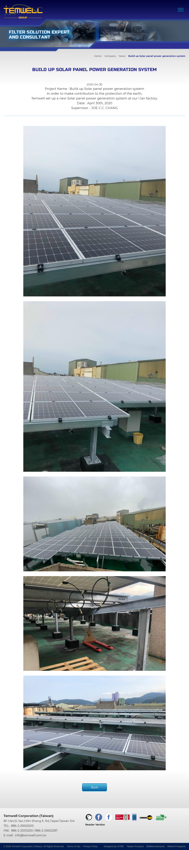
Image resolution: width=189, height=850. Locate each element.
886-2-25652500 (22, 825)
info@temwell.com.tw (30, 835)
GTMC (120, 846)
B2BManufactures (155, 846)
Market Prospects (176, 846)
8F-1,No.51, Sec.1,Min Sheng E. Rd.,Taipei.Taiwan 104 (39, 821)
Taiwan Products (135, 846)
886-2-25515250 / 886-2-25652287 (34, 830)
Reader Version (95, 824)
